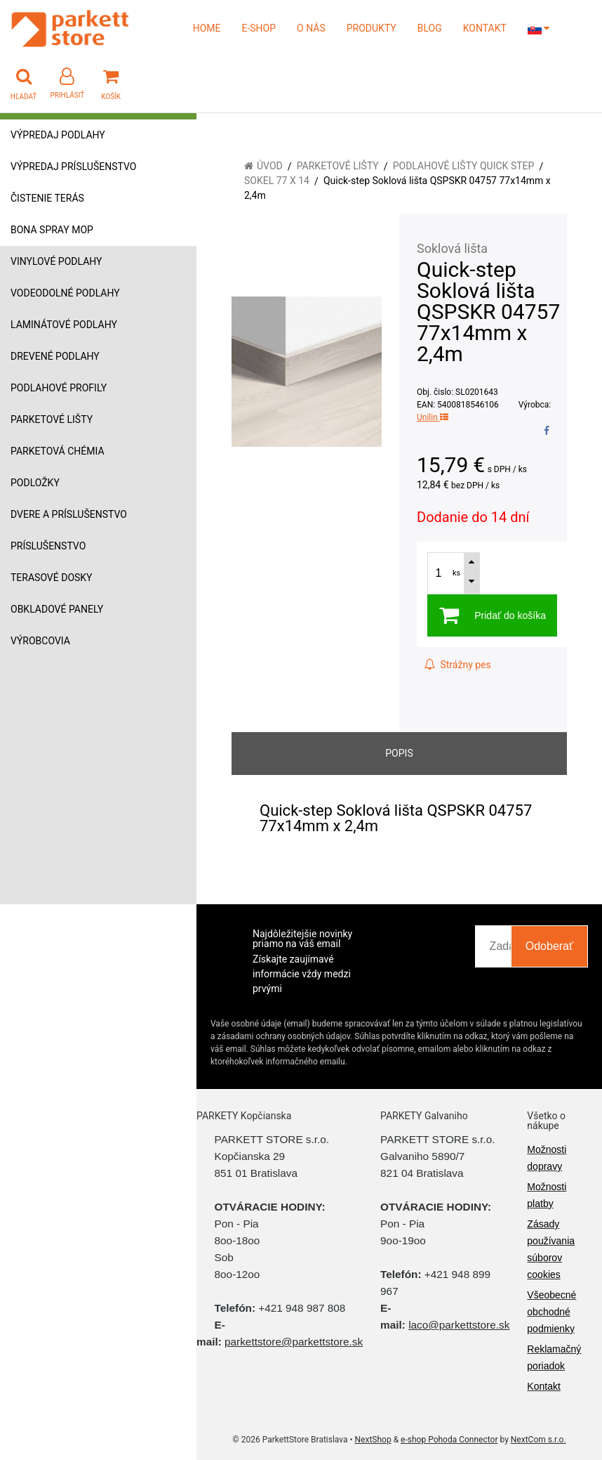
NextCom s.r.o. (538, 1440)
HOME (207, 28)
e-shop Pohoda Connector (449, 1440)
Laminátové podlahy (64, 324)
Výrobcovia (40, 640)
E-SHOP (258, 28)
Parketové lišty (52, 419)
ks (456, 573)
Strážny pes (457, 664)
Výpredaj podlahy (58, 135)
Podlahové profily (59, 387)
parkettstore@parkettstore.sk (294, 1342)
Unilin (432, 417)
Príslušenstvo (48, 546)
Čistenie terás (47, 198)
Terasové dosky (52, 577)
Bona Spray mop (52, 229)
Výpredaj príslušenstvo (73, 166)
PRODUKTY (371, 28)
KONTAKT (485, 28)
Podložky (35, 482)
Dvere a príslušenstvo (69, 514)
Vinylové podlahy (56, 261)
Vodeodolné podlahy (65, 293)
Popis (399, 753)
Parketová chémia (58, 451)
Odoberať (549, 946)
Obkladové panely (57, 609)
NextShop (373, 1440)
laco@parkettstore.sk (458, 1325)
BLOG (429, 28)
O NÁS (311, 28)
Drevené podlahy (55, 356)
